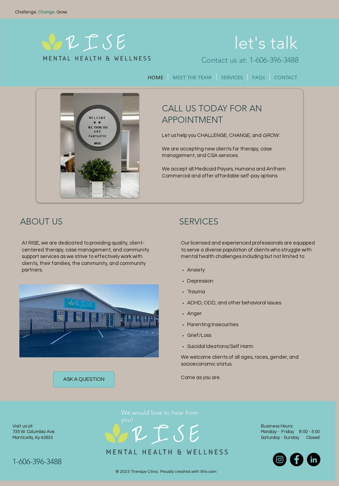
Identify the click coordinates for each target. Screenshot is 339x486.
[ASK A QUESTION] (83, 379)
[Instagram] (279, 459)
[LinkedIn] (313, 459)
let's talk (265, 43)
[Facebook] (296, 459)
